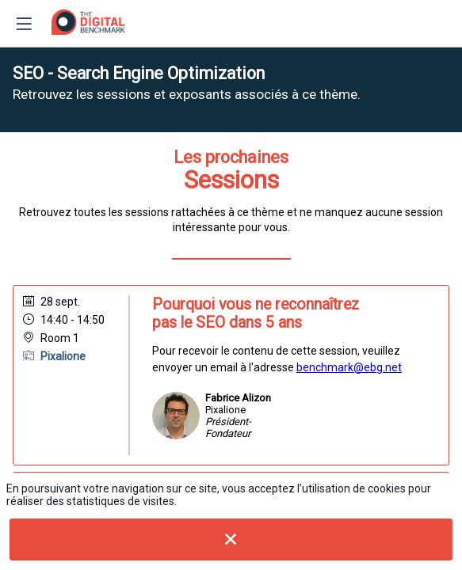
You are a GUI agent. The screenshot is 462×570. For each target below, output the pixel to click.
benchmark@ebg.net (349, 367)
